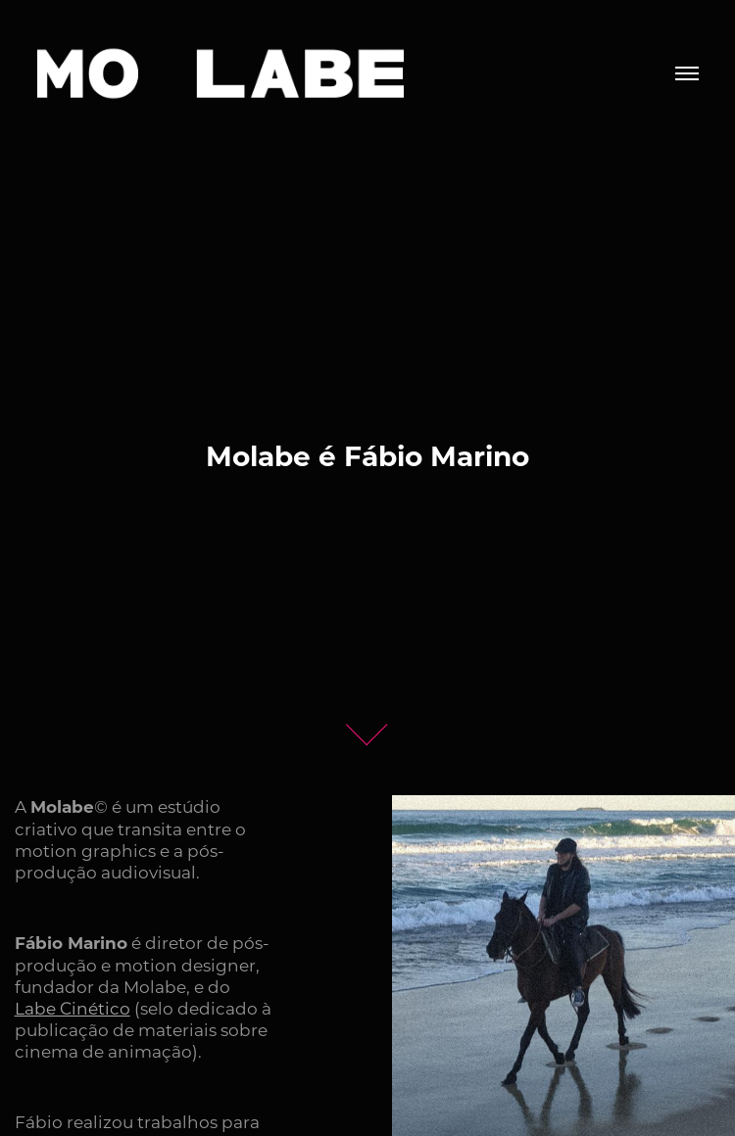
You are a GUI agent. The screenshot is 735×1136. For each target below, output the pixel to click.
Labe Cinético (72, 1007)
